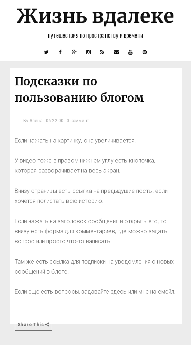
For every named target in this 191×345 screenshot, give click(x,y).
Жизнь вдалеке (95, 16)
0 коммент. (78, 120)
